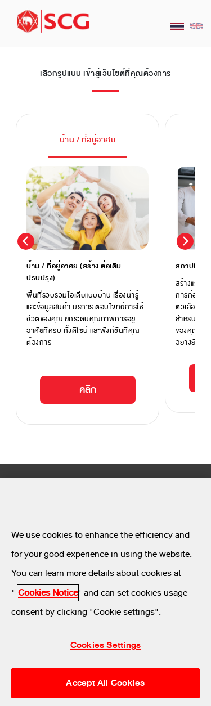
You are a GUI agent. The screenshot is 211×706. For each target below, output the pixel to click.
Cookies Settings (105, 645)
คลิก (87, 389)
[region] (105, 592)
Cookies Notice (48, 593)
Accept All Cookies (105, 683)
